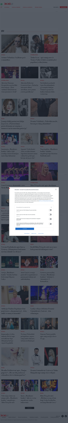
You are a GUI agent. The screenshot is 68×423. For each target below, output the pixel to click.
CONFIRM (25, 228)
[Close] (56, 189)
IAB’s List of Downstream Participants (46, 200)
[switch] (50, 210)
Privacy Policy (41, 233)
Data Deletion (27, 233)
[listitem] (34, 207)
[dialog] (34, 211)
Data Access (34, 233)
